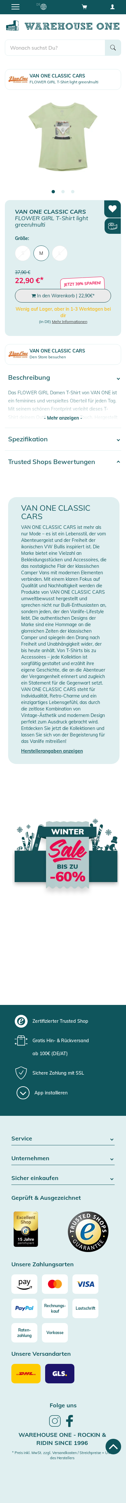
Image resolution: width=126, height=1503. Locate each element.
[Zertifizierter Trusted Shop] (36, 1232)
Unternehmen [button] (63, 1158)
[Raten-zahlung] (24, 1332)
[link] (54, 1426)
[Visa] (85, 1284)
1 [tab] (53, 192)
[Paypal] (24, 1308)
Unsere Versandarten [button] (41, 1354)
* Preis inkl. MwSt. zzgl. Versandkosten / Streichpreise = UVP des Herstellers (62, 1455)
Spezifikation (28, 439)
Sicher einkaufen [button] (63, 1178)
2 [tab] (63, 192)
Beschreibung (29, 377)
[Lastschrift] (85, 1308)
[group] (62, 1021)
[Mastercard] (55, 1284)
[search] (55, 48)
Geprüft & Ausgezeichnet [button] (46, 1198)
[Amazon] (24, 1284)
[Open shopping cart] (84, 6)
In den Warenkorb (63, 295)
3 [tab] (72, 192)
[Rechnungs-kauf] (55, 1308)
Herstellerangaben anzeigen (52, 751)
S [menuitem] (22, 253)
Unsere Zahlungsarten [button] (42, 1264)
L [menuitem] (59, 253)
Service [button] (63, 1138)
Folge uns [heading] (63, 1405)
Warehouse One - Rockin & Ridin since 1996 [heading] (62, 1439)
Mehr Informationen (69, 321)
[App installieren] (42, 1093)
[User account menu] (112, 6)
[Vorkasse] (55, 1332)
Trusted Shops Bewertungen (51, 462)
